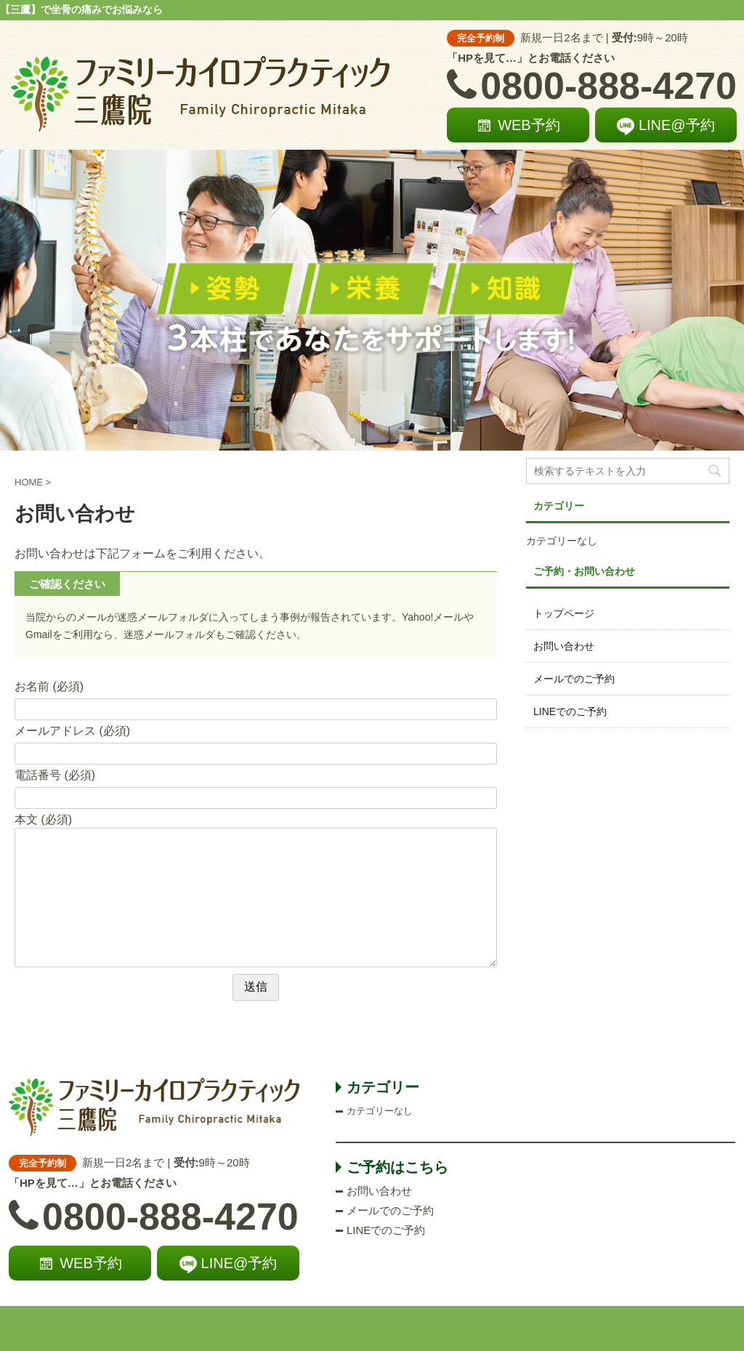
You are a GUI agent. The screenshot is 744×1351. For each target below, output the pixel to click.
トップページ (563, 613)
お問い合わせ (563, 646)
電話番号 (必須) (55, 775)
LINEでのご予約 (570, 711)
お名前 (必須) (49, 686)
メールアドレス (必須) (72, 731)
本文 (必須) (43, 819)
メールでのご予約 (574, 679)
